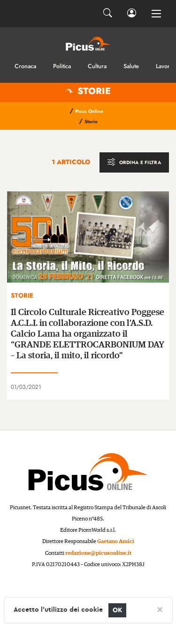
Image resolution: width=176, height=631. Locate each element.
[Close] (159, 609)
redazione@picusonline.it (98, 553)
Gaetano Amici (115, 541)
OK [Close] (117, 610)
